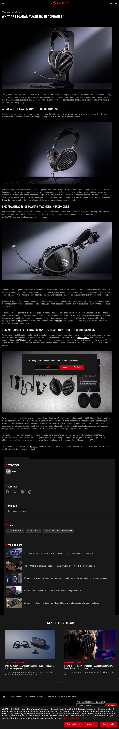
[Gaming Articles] (16, 697)
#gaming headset (15, 531)
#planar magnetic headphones (58, 531)
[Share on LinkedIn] (22, 492)
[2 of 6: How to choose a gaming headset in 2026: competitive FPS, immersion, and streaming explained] (89, 652)
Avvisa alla (91, 724)
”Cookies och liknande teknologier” (75, 718)
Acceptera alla (108, 724)
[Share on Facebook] (7, 492)
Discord (59, 321)
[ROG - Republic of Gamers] (59, 3)
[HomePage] (4, 697)
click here (34, 446)
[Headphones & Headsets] (35, 697)
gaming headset (83, 337)
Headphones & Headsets (17, 511)
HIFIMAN (20, 340)
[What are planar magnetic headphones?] (63, 697)
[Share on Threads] (30, 492)
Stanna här (47, 367)
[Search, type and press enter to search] (111, 3)
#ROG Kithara (34, 531)
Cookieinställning (73, 724)
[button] (3, 3)
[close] (93, 357)
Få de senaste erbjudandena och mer (90, 702)
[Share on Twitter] (15, 492)
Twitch (20, 321)
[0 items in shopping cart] (115, 3)
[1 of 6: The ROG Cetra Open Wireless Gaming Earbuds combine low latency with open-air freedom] (30, 652)
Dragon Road (7, 200)
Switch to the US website (72, 367)
